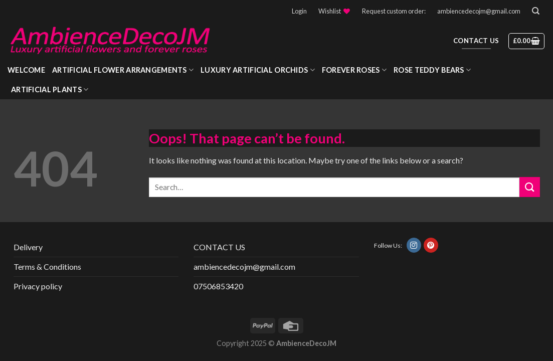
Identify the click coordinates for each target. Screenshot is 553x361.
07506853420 (218, 286)
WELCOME (26, 70)
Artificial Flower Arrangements (123, 70)
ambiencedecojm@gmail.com (478, 11)
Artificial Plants (49, 89)
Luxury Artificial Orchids (258, 70)
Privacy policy (38, 286)
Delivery (28, 247)
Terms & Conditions (47, 266)
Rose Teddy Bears (432, 70)
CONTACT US (219, 247)
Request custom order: (394, 11)
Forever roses (354, 70)
